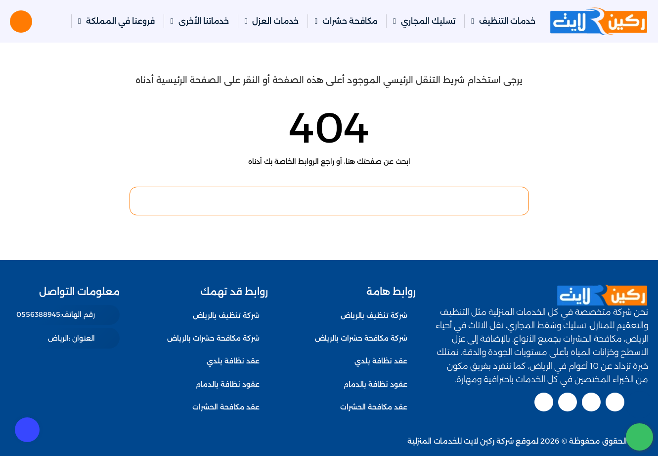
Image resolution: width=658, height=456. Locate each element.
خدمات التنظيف (507, 21)
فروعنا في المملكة (120, 21)
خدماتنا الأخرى (203, 21)
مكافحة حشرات (349, 21)
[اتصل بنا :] (639, 404)
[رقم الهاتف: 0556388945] (68, 315)
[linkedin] (567, 402)
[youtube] (591, 402)
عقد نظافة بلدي (380, 360)
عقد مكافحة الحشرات (373, 407)
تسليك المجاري (428, 21)
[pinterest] (543, 402)
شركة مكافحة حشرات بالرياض (361, 338)
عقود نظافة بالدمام (375, 384)
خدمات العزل (275, 21)
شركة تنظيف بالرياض (374, 315)
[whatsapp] (639, 437)
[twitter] (615, 402)
